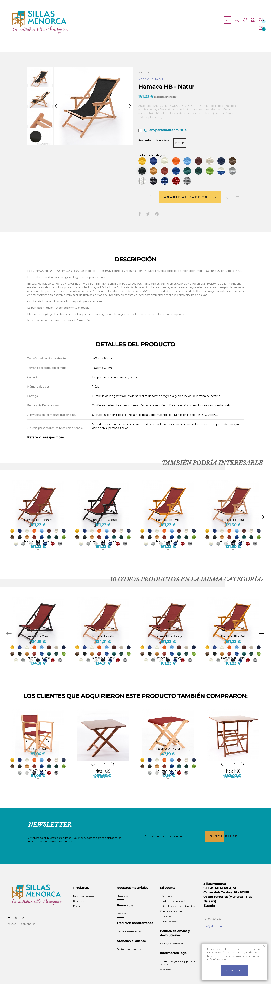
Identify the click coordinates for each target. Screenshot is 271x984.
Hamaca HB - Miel (168, 534)
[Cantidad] (146, 190)
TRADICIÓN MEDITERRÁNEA (181, 22)
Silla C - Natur (38, 763)
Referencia (144, 72)
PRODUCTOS (109, 22)
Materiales (122, 888)
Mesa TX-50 (103, 763)
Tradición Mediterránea (129, 924)
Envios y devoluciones (171, 936)
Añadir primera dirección (173, 894)
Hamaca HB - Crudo (233, 534)
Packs (76, 899)
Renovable (122, 906)
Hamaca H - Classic (38, 651)
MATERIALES (130, 22)
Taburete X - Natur (168, 763)
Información (166, 888)
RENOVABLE (151, 22)
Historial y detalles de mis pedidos (177, 899)
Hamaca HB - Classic (103, 534)
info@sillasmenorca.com (218, 918)
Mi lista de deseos (169, 914)
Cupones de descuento (172, 904)
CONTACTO (210, 22)
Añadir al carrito (189, 190)
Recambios (79, 894)
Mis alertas (165, 909)
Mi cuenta (167, 881)
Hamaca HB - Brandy (38, 534)
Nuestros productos (83, 888)
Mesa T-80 (233, 763)
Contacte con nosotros (129, 942)
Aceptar (234, 970)
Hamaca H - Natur (103, 651)
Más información (217, 959)
